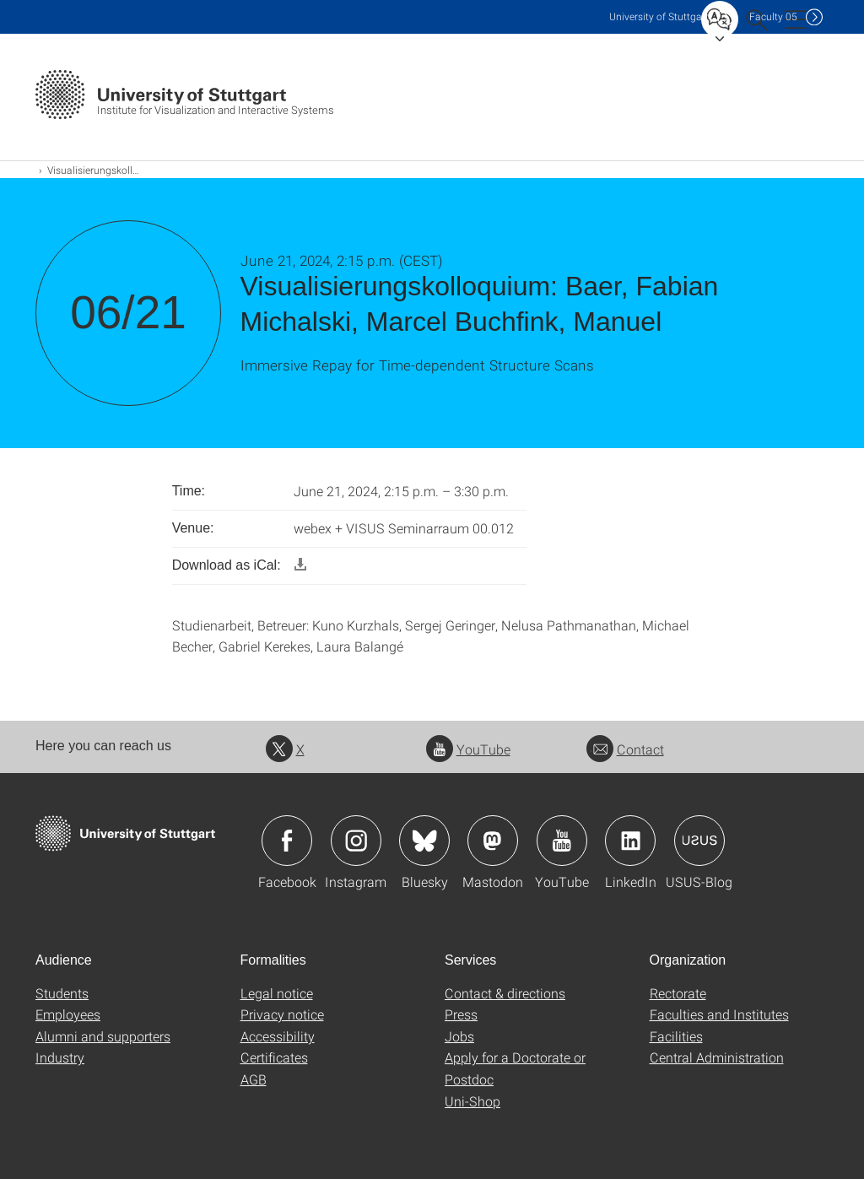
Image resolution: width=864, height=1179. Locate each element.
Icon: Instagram (356, 840)
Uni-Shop (472, 1101)
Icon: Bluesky (424, 840)
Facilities (676, 1036)
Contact (625, 749)
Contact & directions (505, 993)
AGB (253, 1079)
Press (461, 1014)
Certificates (274, 1057)
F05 (773, 16)
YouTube (468, 749)
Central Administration (717, 1057)
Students (62, 993)
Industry (59, 1057)
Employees (67, 1014)
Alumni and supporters (102, 1036)
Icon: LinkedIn (630, 840)
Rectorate (678, 993)
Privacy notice (282, 1014)
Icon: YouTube (562, 840)
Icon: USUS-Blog (699, 840)
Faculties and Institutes (719, 1014)
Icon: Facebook (287, 840)
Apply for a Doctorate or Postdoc (515, 1068)
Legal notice (276, 993)
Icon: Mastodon (492, 840)
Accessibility (277, 1036)
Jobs (459, 1036)
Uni (659, 16)
